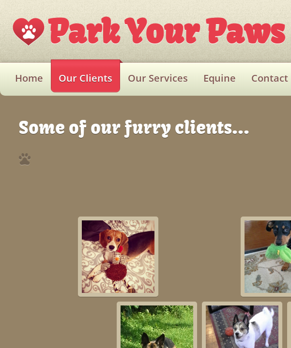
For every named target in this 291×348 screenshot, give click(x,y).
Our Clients (85, 78)
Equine (219, 78)
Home (29, 78)
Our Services (158, 78)
